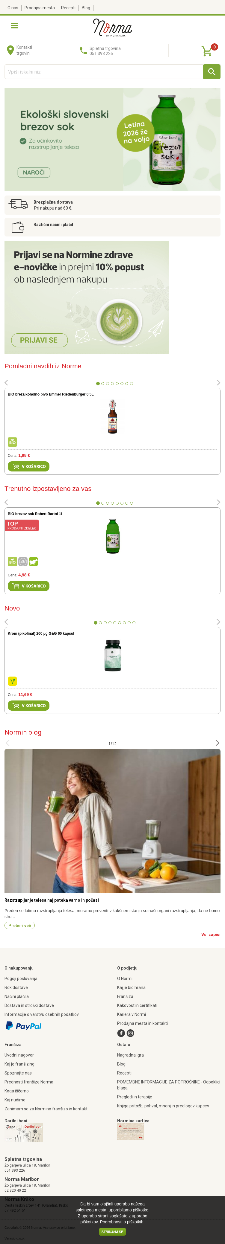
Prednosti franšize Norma (28, 1082)
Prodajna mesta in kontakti (142, 1023)
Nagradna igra (130, 1055)
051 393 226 (14, 1170)
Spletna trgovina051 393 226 (105, 51)
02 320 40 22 (15, 1190)
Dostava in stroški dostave (29, 1005)
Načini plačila (16, 996)
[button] (6, 383)
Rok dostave (16, 987)
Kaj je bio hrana (131, 987)
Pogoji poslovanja (20, 978)
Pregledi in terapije (134, 1097)
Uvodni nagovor (19, 1055)
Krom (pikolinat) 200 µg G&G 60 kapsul (41, 633)
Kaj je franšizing (19, 1064)
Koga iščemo (16, 1091)
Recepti (68, 7)
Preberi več (19, 925)
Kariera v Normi (131, 1014)
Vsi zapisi (211, 934)
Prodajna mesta (40, 7)
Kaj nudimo (14, 1100)
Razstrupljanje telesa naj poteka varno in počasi (51, 900)
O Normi (124, 978)
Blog (86, 7)
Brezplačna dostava (53, 202)
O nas (12, 7)
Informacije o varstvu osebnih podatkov (41, 1014)
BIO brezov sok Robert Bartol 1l (35, 514)
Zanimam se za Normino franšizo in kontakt (45, 1108)
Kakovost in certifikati (137, 1005)
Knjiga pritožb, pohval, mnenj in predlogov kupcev (163, 1105)
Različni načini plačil (53, 224)
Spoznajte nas (18, 1073)
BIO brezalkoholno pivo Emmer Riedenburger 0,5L (51, 394)
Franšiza (125, 996)
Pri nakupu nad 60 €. (53, 208)
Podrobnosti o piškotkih (122, 1221)
